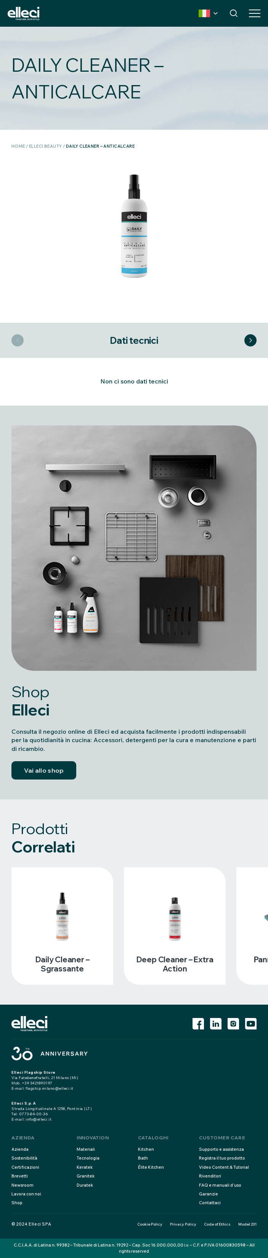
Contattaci (210, 1202)
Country (204, 13)
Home (18, 146)
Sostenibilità (24, 1158)
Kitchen (146, 1149)
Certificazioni (25, 1167)
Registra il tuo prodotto (222, 1158)
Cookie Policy (149, 1224)
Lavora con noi (26, 1194)
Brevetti (19, 1176)
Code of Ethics (217, 1224)
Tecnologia (88, 1158)
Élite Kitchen (151, 1167)
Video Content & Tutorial (224, 1167)
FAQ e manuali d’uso (220, 1185)
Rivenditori (210, 1176)
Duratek (85, 1185)
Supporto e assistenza (221, 1149)
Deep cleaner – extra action (174, 964)
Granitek (86, 1176)
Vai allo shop (44, 770)
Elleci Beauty (45, 146)
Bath (143, 1158)
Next (250, 340)
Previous (17, 340)
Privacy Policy (183, 1224)
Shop (16, 1202)
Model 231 (247, 1224)
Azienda (20, 1149)
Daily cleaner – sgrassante (62, 964)
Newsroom (22, 1185)
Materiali (86, 1149)
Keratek (85, 1167)
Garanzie (208, 1194)
